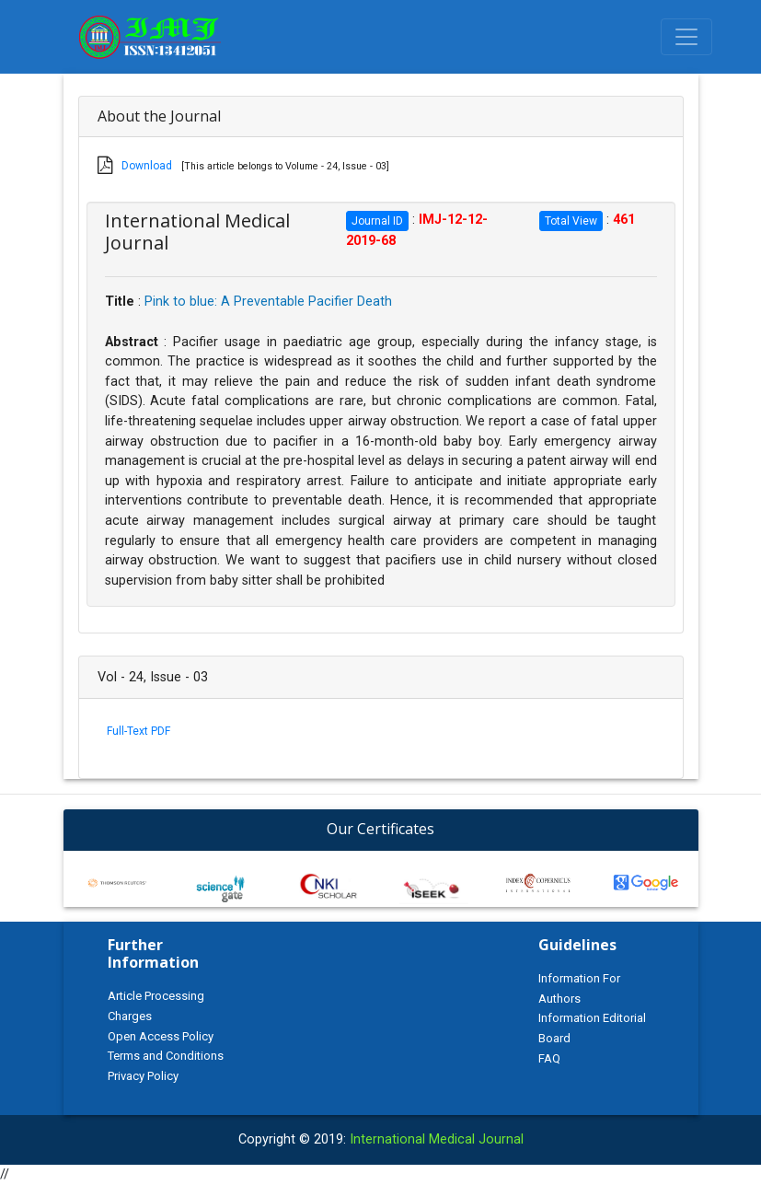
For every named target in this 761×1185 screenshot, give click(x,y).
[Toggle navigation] (686, 36)
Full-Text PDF (138, 731)
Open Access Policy (160, 1036)
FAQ (549, 1058)
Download (146, 165)
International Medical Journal (437, 1139)
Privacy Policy (143, 1076)
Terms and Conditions (166, 1056)
